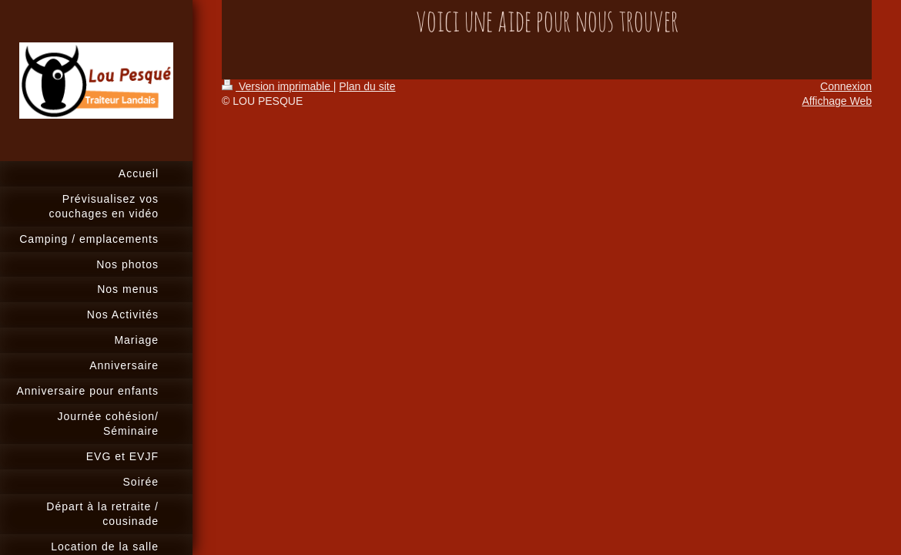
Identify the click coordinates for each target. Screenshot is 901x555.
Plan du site (367, 86)
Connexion (846, 86)
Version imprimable (277, 86)
